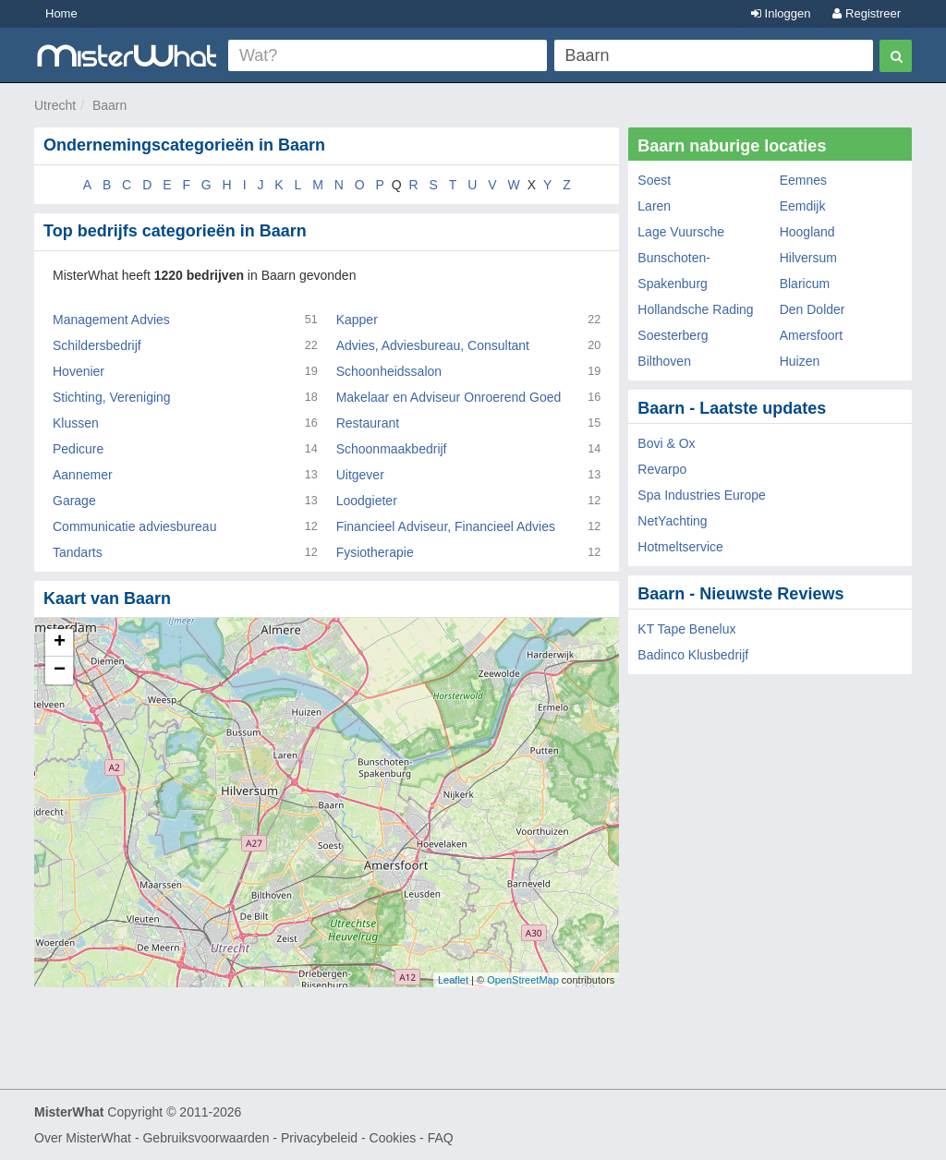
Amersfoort (811, 335)
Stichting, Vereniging (112, 397)
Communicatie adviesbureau (134, 526)
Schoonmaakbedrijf (391, 448)
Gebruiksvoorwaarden (205, 1137)
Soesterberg (672, 335)
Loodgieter (366, 500)
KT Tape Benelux (686, 629)
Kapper (357, 319)
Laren (654, 206)
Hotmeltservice (680, 546)
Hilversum (808, 257)
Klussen (76, 423)
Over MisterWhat (82, 1137)
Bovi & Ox (666, 443)
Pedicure (78, 448)
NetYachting (672, 521)
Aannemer (83, 474)
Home (61, 13)
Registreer (866, 13)
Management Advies (111, 319)
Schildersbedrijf (97, 345)
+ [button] (60, 643)
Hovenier (78, 371)
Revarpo (661, 469)
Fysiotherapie (375, 552)
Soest (654, 180)
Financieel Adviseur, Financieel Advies (445, 526)
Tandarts (78, 552)
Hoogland (807, 231)
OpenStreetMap (523, 979)
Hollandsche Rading (695, 309)
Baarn (109, 105)
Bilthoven (664, 361)
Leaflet (453, 979)
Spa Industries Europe (701, 495)
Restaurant (367, 423)
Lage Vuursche (680, 231)
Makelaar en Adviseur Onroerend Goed (449, 397)
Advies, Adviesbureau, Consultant (432, 345)
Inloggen (781, 13)
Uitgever (360, 474)
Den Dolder (812, 309)
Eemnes (803, 180)
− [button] (60, 670)
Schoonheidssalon (389, 371)
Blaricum (805, 283)
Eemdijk (803, 206)
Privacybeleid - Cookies (348, 1137)
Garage (74, 500)
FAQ (441, 1137)
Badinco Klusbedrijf (692, 654)
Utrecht (55, 105)
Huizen (800, 361)
